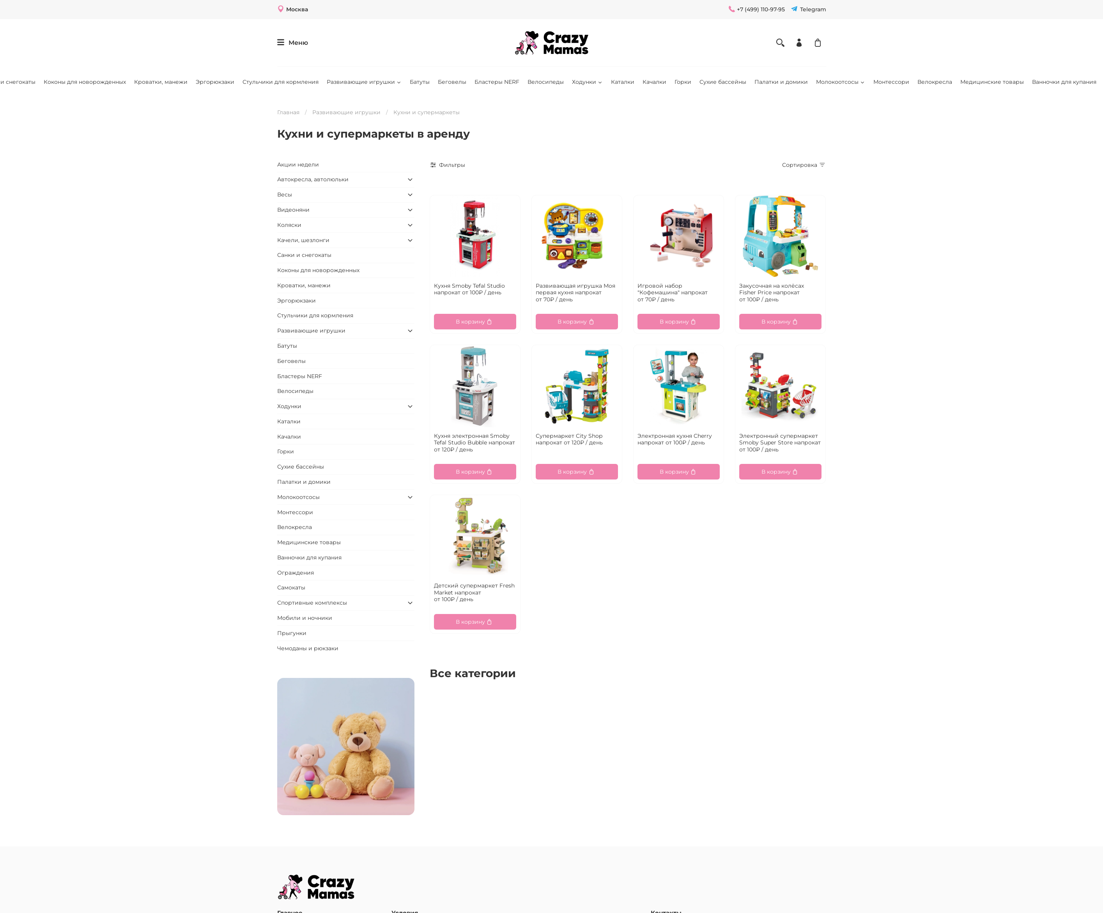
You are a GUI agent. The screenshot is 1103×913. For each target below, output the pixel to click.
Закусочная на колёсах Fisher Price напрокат (771, 292)
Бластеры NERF (496, 81)
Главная (288, 112)
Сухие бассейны (722, 81)
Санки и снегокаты (304, 254)
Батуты (420, 81)
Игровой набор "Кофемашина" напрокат (672, 292)
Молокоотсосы (840, 81)
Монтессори (891, 81)
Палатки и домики (781, 81)
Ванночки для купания (1064, 81)
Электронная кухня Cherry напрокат (674, 439)
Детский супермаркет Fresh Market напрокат (474, 592)
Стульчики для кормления (281, 81)
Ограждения (295, 572)
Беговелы (452, 81)
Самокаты (291, 587)
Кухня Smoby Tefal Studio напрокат (469, 289)
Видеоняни (293, 209)
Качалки (654, 81)
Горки (683, 81)
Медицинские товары (992, 81)
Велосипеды (546, 81)
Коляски (289, 224)
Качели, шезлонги (303, 240)
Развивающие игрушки (364, 81)
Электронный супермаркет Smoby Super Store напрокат (780, 442)
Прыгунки (291, 633)
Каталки (622, 81)
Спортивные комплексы (312, 602)
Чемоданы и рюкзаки (307, 648)
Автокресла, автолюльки (313, 179)
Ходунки (587, 81)
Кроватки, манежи (161, 81)
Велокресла (934, 81)
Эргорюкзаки (215, 81)
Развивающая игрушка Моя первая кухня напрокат (575, 292)
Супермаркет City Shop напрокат (569, 439)
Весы (284, 194)
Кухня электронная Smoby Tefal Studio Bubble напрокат (474, 442)
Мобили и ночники (304, 617)
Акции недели (298, 164)
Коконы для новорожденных (85, 81)
